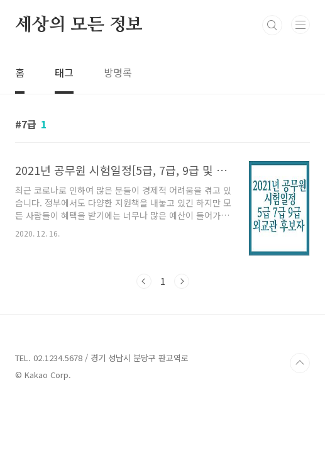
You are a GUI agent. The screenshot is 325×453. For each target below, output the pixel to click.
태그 (64, 72)
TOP (300, 363)
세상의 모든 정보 (79, 25)
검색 (272, 25)
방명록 (118, 72)
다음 (181, 281)
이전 (143, 281)
